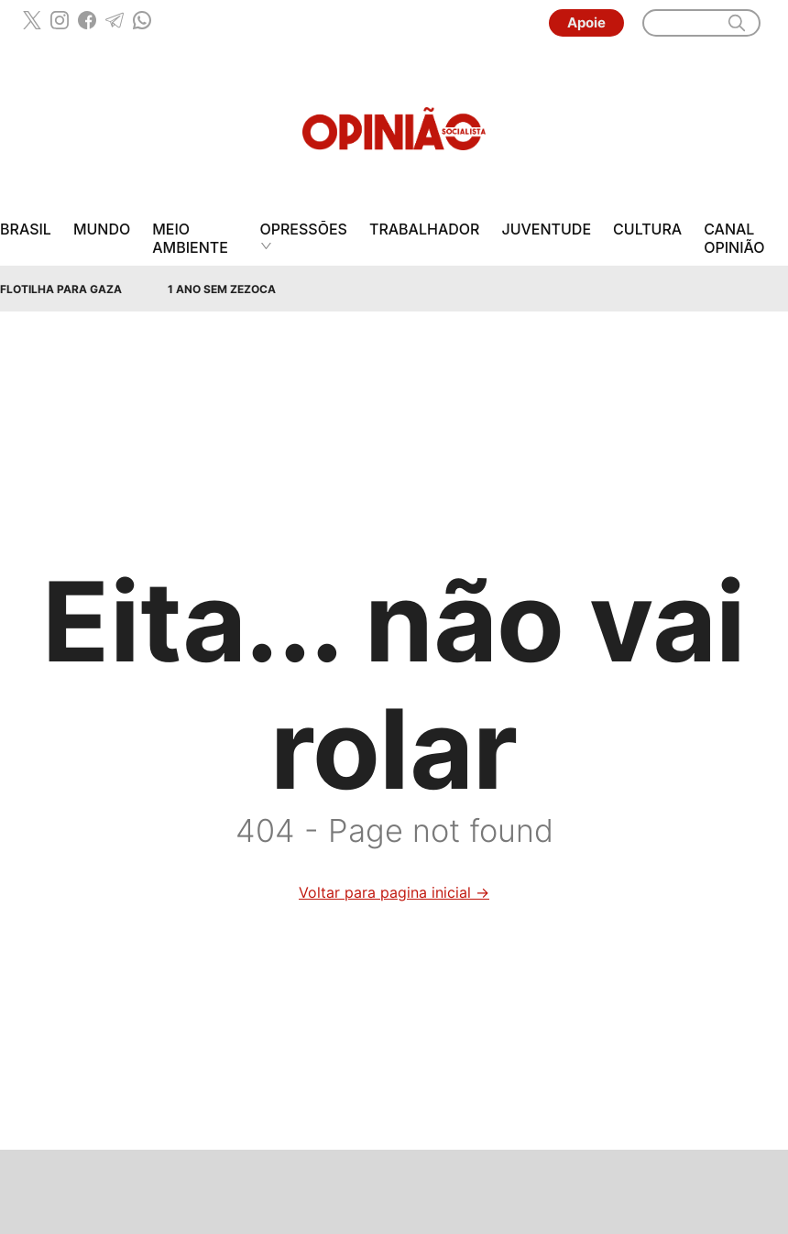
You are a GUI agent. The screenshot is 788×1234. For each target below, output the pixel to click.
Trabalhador (424, 229)
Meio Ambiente (190, 238)
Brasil (25, 229)
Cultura (647, 229)
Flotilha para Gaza (61, 289)
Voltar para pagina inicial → (394, 892)
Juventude (546, 229)
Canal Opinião (734, 238)
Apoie (586, 22)
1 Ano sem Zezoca (222, 289)
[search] (736, 23)
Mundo (101, 229)
